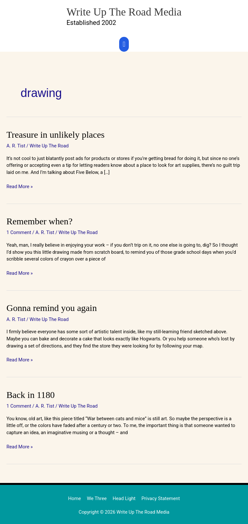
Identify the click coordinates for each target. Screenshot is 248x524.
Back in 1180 (29, 393)
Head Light (124, 496)
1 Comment (18, 231)
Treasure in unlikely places (53, 134)
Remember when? (38, 220)
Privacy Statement (160, 496)
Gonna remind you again (50, 307)
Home (75, 496)
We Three (97, 496)
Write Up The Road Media (124, 11)
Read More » (19, 186)
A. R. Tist (15, 145)
